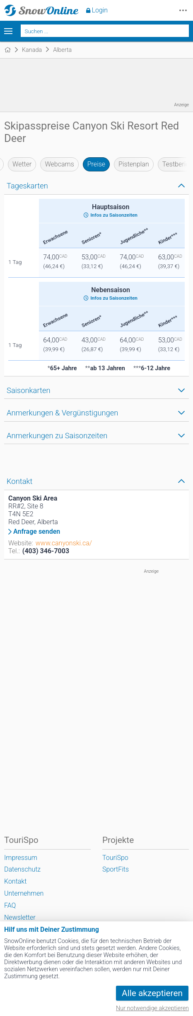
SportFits (115, 869)
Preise (96, 164)
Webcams (59, 164)
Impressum (20, 858)
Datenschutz (22, 869)
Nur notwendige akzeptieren (152, 1008)
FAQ (10, 905)
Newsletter (20, 917)
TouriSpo (115, 858)
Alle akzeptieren (152, 993)
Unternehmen (23, 893)
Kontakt (15, 881)
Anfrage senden (36, 531)
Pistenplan (133, 164)
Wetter (21, 164)
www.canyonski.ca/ (64, 543)
